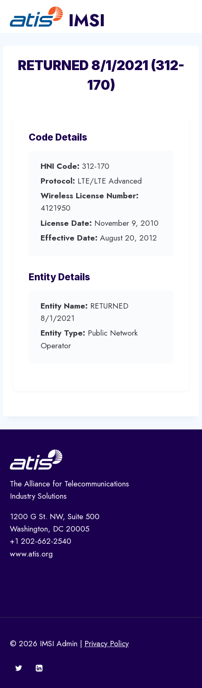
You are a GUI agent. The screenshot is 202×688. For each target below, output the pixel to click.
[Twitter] (19, 668)
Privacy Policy (106, 643)
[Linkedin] (39, 668)
